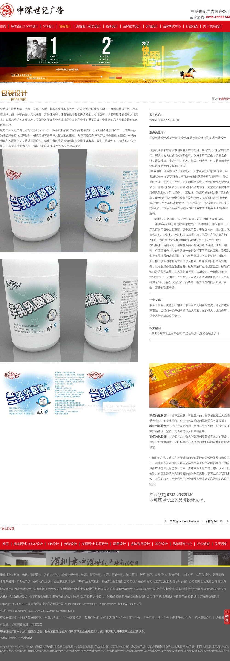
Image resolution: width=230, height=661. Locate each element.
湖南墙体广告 (117, 617)
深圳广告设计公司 (95, 617)
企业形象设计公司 (65, 582)
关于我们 (221, 544)
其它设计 (161, 544)
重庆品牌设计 (53, 617)
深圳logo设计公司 (183, 582)
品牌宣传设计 (132, 26)
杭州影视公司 (203, 617)
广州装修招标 (73, 617)
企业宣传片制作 (181, 617)
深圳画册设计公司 (48, 589)
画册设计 (112, 26)
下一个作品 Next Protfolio (215, 521)
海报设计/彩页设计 (88, 26)
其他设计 (152, 26)
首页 (3, 26)
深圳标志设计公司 (145, 589)
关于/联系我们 (212, 26)
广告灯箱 (148, 617)
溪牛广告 (134, 617)
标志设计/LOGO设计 (24, 26)
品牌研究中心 (172, 26)
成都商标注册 (20, 624)
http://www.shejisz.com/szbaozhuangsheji (51, 610)
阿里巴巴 (37, 624)
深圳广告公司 (138, 582)
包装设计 (65, 26)
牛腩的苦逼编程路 (30, 617)
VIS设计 (48, 26)
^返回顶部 (7, 528)
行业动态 (192, 26)
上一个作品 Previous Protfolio (181, 521)
